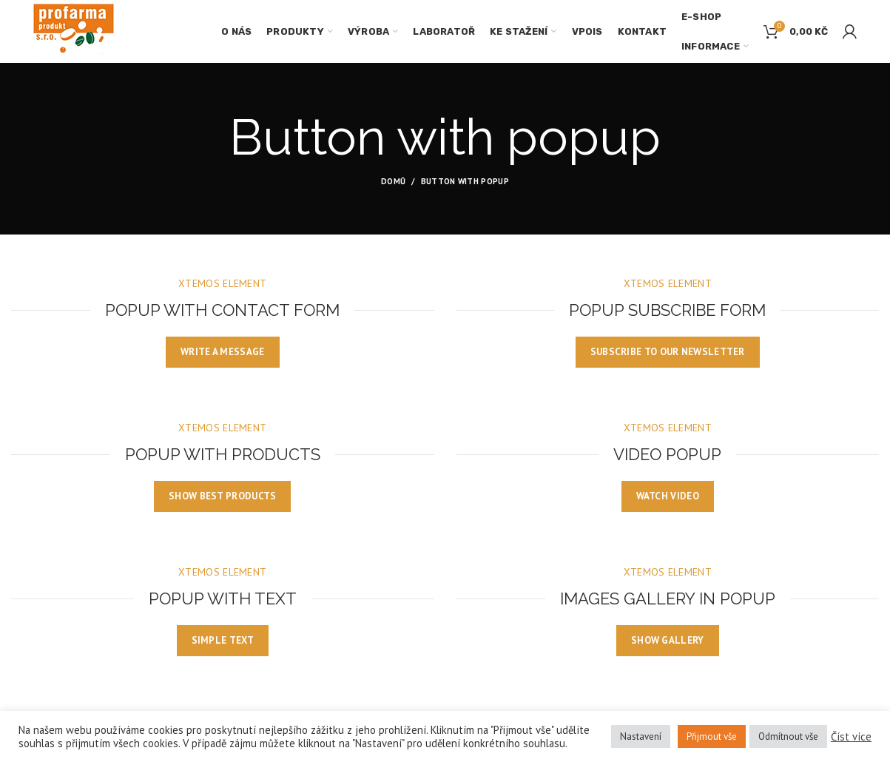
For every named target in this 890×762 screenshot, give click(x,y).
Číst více (851, 737)
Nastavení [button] (640, 736)
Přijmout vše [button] (712, 736)
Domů (393, 181)
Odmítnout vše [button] (788, 736)
